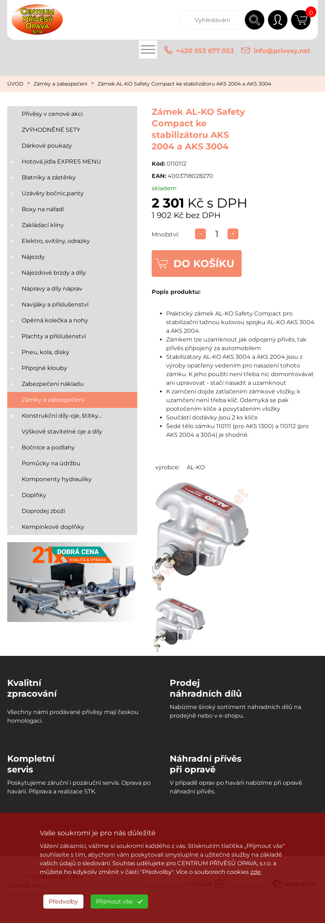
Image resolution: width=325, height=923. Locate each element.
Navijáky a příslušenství (55, 304)
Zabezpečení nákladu (53, 383)
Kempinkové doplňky (53, 526)
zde (255, 871)
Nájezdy (33, 256)
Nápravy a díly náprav (52, 288)
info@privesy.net (282, 51)
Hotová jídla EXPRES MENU (61, 161)
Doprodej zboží (43, 511)
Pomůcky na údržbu (51, 463)
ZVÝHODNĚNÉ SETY (51, 129)
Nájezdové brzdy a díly (54, 272)
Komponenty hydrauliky (57, 479)
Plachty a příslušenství (54, 336)
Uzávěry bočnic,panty (53, 193)
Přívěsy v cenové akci (52, 113)
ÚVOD (15, 83)
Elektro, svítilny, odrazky (56, 241)
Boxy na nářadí (43, 209)
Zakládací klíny (43, 225)
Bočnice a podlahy (48, 447)
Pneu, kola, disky (45, 352)
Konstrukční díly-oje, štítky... (61, 415)
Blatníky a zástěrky (49, 177)
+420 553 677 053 (205, 51)
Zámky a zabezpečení (60, 83)
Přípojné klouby (44, 368)
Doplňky (34, 495)
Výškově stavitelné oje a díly (62, 431)
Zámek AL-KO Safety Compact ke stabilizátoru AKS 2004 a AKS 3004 (184, 83)
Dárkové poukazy (47, 145)
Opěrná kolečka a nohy (55, 320)
